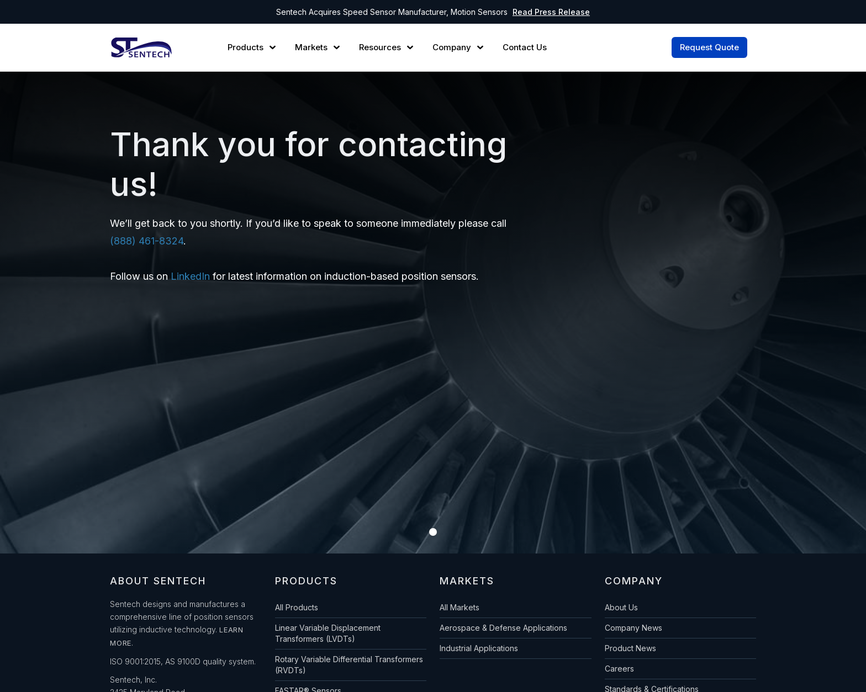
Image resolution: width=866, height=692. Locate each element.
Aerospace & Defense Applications (503, 627)
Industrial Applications (479, 648)
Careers (619, 668)
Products (245, 47)
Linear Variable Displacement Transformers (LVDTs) (328, 633)
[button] (253, 47)
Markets (311, 47)
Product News (630, 648)
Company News (633, 627)
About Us (621, 607)
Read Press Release (551, 12)
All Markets (459, 607)
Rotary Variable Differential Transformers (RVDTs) (349, 664)
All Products (296, 607)
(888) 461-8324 (146, 241)
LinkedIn (190, 276)
